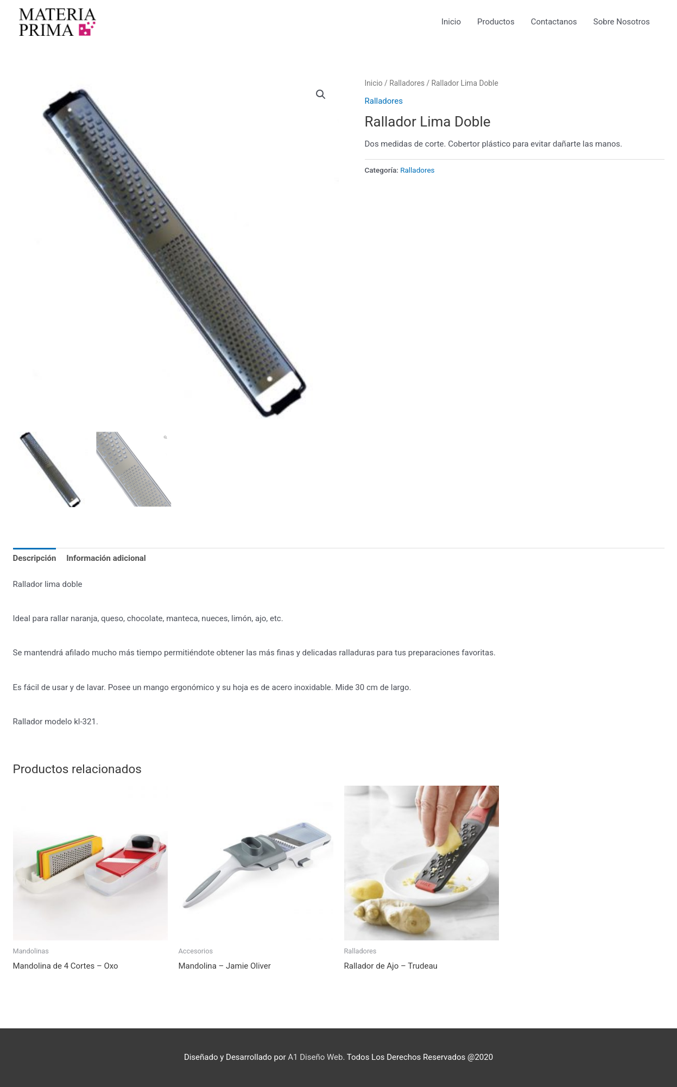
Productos (496, 22)
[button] (321, 94)
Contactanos (554, 22)
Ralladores (407, 83)
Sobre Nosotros (621, 22)
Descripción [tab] (34, 558)
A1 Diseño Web (315, 1057)
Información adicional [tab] (106, 558)
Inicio (451, 22)
